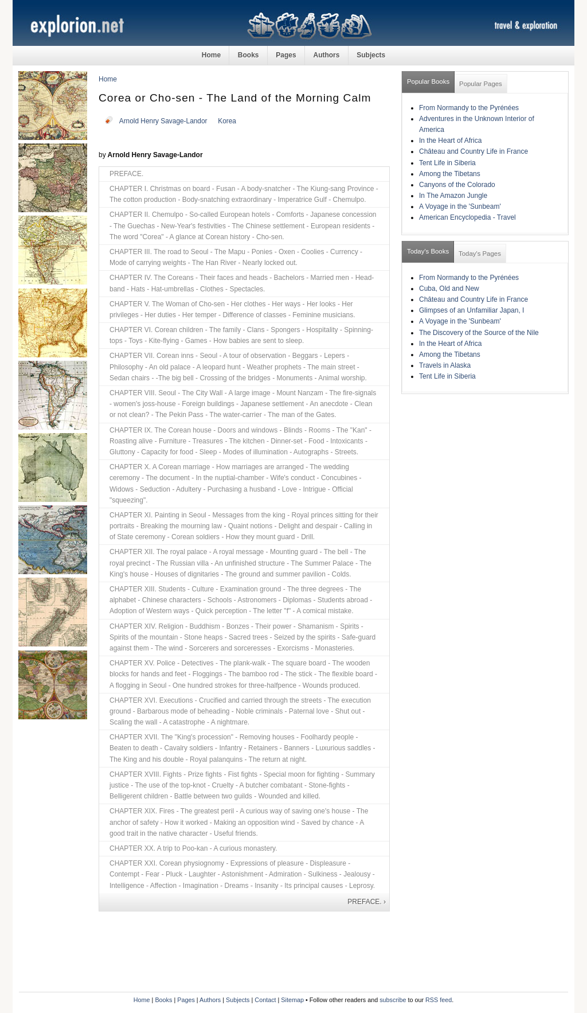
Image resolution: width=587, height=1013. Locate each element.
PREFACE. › (366, 902)
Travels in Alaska (445, 365)
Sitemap (292, 999)
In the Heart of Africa (450, 141)
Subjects (371, 55)
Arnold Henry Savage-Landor (163, 121)
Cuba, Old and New (449, 289)
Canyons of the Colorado (457, 185)
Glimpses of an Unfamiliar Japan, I (471, 310)
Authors (326, 55)
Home (211, 55)
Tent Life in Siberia (447, 163)
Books (248, 55)
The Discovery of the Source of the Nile (479, 333)
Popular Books (428, 81)
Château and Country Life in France (473, 151)
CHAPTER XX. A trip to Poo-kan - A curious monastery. (193, 848)
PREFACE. (126, 174)
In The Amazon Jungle (453, 196)
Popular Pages (480, 83)
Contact (265, 999)
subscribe (392, 999)
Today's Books (428, 251)
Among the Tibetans (449, 174)
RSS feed (438, 999)
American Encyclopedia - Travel (467, 217)
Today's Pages (480, 253)
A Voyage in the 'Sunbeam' (460, 206)
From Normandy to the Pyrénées (469, 108)
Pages (286, 55)
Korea (227, 121)
